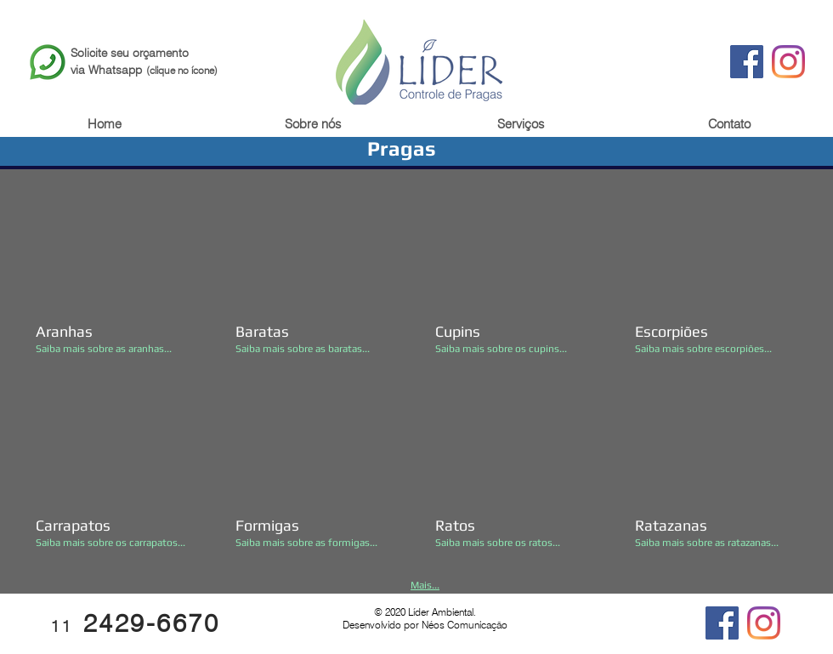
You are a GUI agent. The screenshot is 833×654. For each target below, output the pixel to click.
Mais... (425, 585)
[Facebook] (746, 61)
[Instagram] (788, 61)
